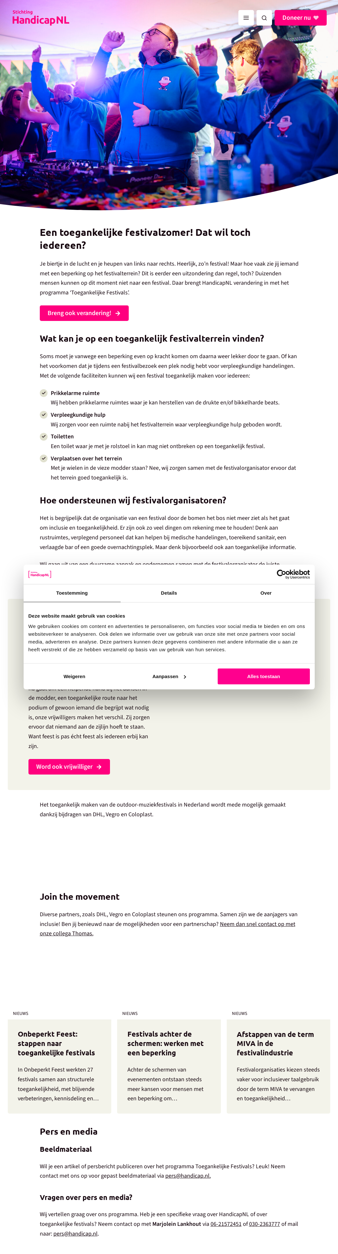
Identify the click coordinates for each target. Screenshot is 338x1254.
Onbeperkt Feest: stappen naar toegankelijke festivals (56, 1043)
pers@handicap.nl (75, 1234)
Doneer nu (296, 17)
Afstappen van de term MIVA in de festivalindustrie (275, 1043)
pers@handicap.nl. (188, 1176)
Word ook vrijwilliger (64, 766)
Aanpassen (169, 676)
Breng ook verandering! (79, 313)
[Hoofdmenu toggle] (246, 18)
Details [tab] (169, 593)
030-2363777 (264, 1224)
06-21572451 (226, 1224)
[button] (264, 18)
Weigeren (74, 676)
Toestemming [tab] (72, 593)
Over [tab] (266, 593)
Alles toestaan (263, 676)
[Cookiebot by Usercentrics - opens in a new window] (281, 574)
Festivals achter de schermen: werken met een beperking (165, 1043)
